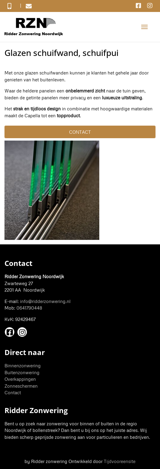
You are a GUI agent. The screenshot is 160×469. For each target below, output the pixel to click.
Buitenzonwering (21, 372)
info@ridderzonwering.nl (45, 301)
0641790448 (29, 307)
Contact (12, 392)
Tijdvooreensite (119, 461)
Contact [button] (80, 132)
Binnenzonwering (22, 365)
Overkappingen (20, 379)
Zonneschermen (21, 386)
